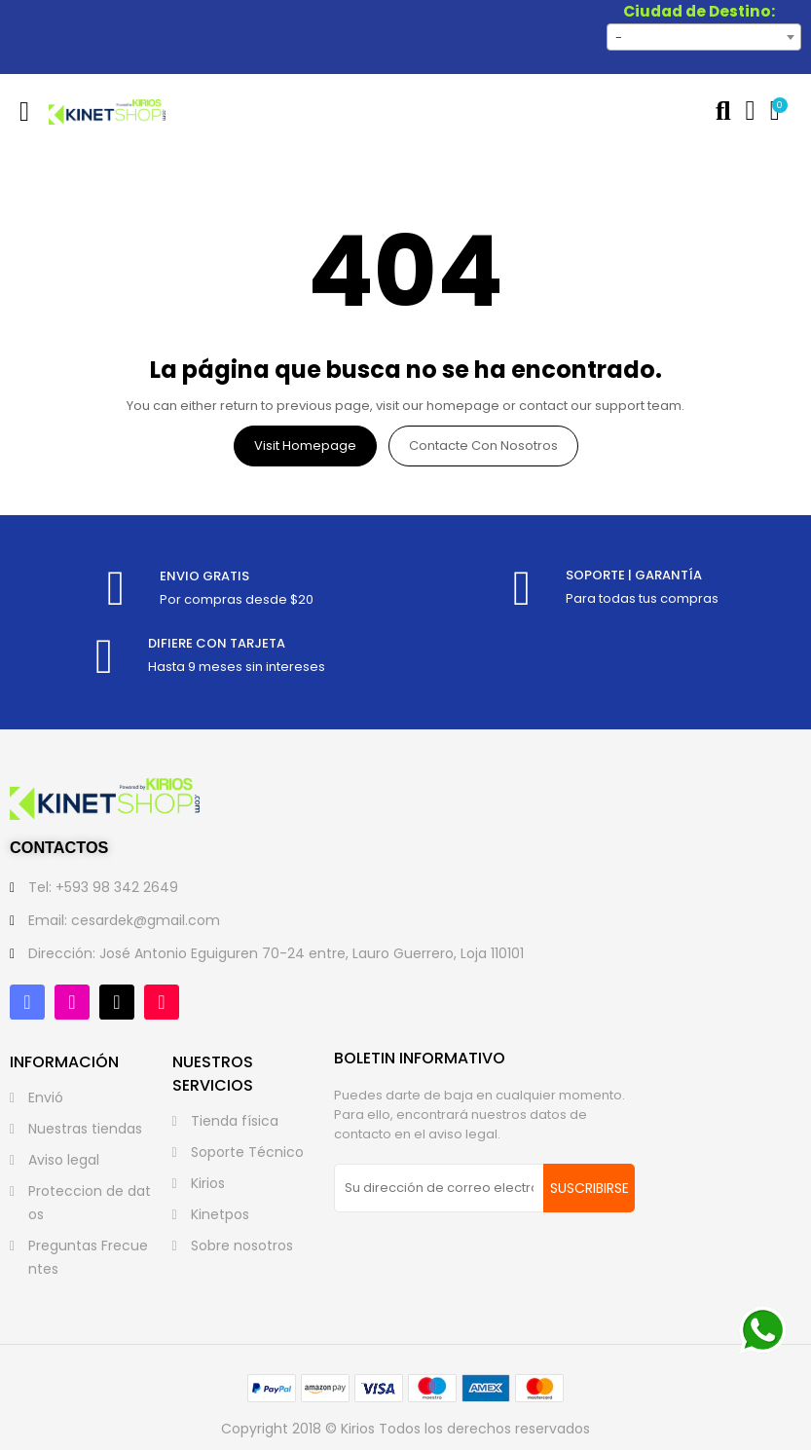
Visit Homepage (305, 445)
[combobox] (704, 37)
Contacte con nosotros (483, 445)
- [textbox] (618, 37)
